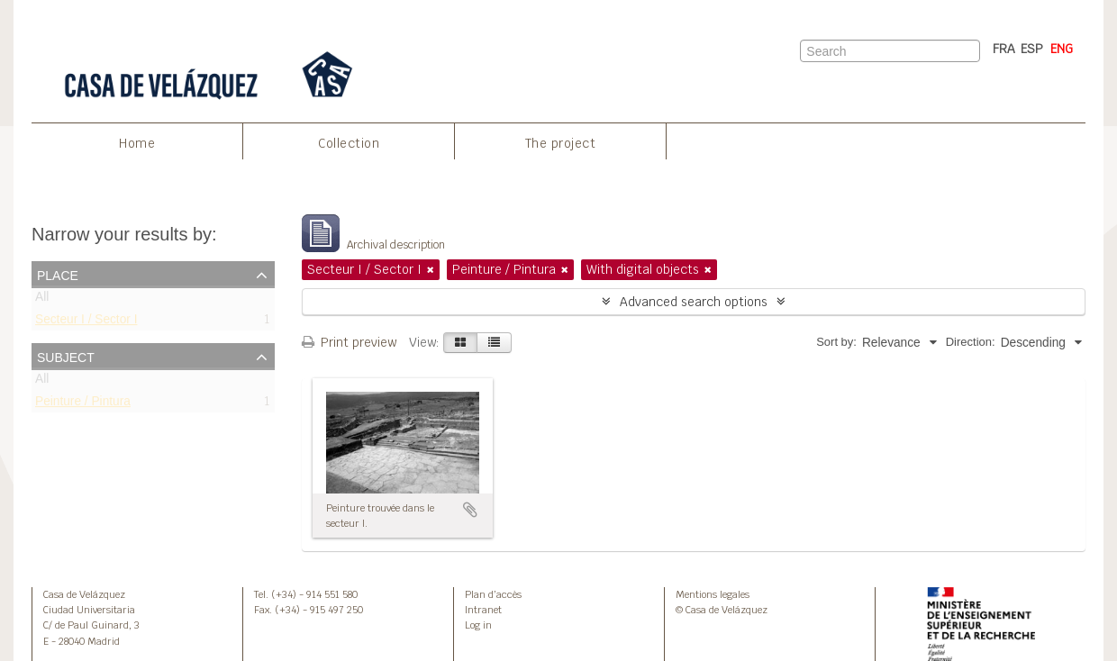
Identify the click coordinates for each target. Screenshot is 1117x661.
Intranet (483, 609)
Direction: (970, 342)
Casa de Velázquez (84, 594)
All (42, 300)
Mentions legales (712, 594)
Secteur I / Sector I (86, 323)
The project (560, 143)
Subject (66, 356)
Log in (478, 625)
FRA (1004, 49)
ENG (1061, 49)
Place (57, 274)
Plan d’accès (493, 594)
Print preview (349, 342)
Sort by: (836, 342)
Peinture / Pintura (83, 405)
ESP (1032, 49)
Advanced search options (693, 302)
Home (137, 143)
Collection (348, 143)
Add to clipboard (470, 510)
